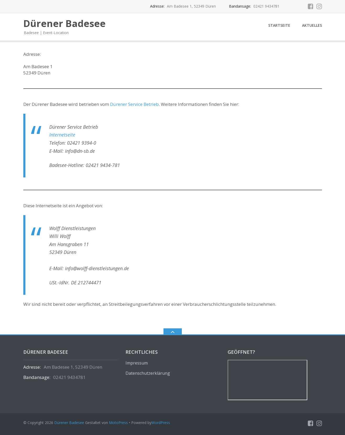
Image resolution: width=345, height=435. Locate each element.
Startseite (279, 25)
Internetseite (62, 135)
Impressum (136, 363)
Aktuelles (312, 25)
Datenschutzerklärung (147, 373)
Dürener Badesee (69, 422)
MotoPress (118, 422)
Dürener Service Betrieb (134, 104)
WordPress (160, 422)
